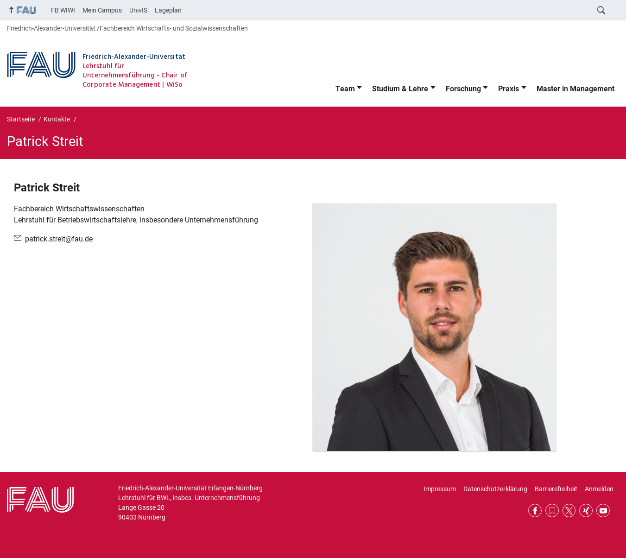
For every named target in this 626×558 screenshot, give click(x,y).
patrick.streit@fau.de (59, 239)
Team (345, 88)
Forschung (463, 88)
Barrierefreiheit (556, 489)
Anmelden (599, 489)
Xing (586, 510)
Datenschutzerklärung (495, 489)
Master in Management (575, 88)
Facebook (535, 510)
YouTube (603, 510)
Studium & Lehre (400, 88)
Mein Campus (102, 10)
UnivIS (138, 10)
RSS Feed (552, 510)
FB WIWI (63, 10)
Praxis (508, 88)
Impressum (440, 489)
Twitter (569, 510)
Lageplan (168, 10)
